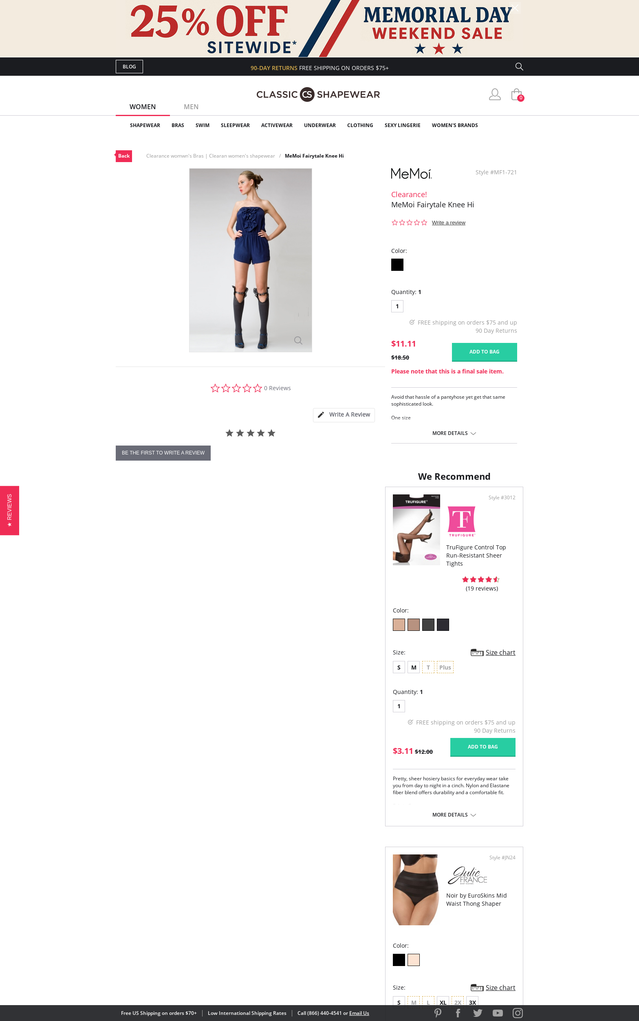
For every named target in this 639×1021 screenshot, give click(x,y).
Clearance (505, 125)
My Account (272, 887)
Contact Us (271, 939)
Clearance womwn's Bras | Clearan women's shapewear (210, 155)
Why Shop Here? (384, 874)
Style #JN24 (500, 506)
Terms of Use (179, 984)
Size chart (293, 644)
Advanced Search (280, 874)
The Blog (374, 913)
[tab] (344, 415)
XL (378, 650)
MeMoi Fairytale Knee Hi (314, 155)
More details (450, 433)
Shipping (266, 913)
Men (191, 106)
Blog (129, 66)
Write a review (448, 223)
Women (143, 106)
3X (408, 650)
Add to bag (484, 351)
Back (124, 155)
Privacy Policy (381, 926)
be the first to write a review (163, 453)
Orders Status (275, 900)
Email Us (359, 1013)
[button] (9, 510)
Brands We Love (384, 900)
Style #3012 (294, 506)
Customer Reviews (388, 887)
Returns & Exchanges (286, 926)
